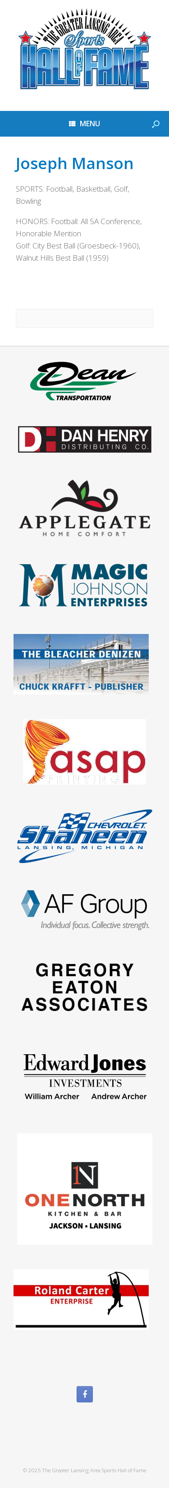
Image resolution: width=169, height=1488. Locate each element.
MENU (84, 124)
